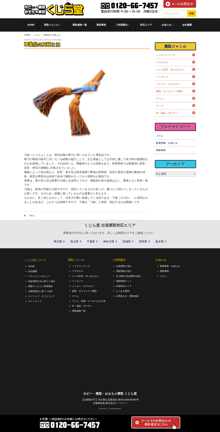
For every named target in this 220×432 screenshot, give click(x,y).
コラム (37, 35)
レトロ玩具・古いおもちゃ (170, 69)
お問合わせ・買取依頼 (128, 295)
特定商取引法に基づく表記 (42, 280)
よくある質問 (123, 290)
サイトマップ (35, 300)
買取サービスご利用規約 (41, 285)
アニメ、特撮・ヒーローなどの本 (90, 300)
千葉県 (91, 241)
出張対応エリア (124, 285)
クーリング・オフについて (42, 295)
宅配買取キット (124, 280)
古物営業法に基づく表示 (41, 290)
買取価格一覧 (79, 24)
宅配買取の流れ (124, 270)
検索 (191, 13)
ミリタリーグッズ (165, 55)
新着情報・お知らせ (167, 143)
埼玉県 (74, 241)
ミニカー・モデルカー (168, 84)
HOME (31, 24)
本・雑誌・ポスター (167, 113)
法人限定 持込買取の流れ (129, 275)
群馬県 (143, 241)
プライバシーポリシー (40, 276)
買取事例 (101, 24)
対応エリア (146, 24)
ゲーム (159, 98)
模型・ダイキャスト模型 (169, 91)
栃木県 (159, 241)
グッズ (159, 105)
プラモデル (162, 62)
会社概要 (187, 24)
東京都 (58, 241)
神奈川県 (108, 241)
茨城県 (126, 241)
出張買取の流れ (124, 266)
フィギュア (162, 76)
